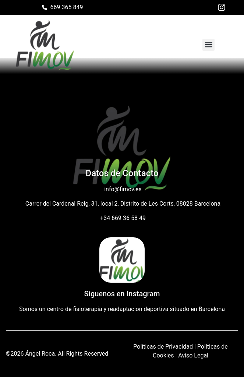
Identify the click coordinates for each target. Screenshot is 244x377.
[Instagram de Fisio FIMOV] (224, 7)
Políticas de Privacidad (163, 346)
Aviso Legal (193, 355)
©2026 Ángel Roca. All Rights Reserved (57, 353)
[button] (208, 45)
